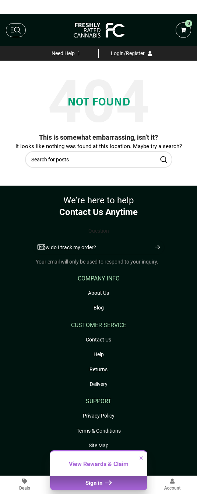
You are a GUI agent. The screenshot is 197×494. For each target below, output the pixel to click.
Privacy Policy (99, 416)
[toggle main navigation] (16, 30)
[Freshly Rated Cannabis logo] (99, 30)
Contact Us (98, 340)
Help (99, 354)
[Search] (98, 159)
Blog (99, 308)
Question (98, 231)
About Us (98, 293)
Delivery (99, 384)
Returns (98, 369)
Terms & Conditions (99, 431)
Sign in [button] (98, 483)
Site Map (99, 445)
